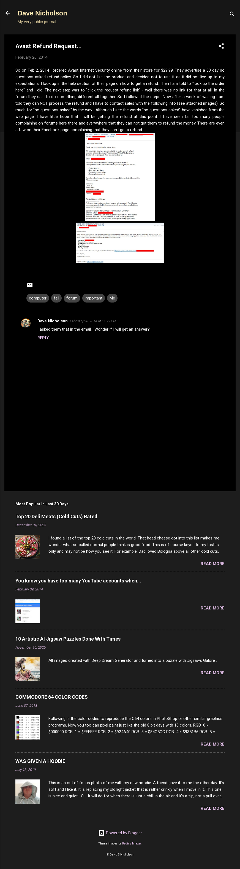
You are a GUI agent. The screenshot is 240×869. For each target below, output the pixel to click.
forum (72, 298)
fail (56, 298)
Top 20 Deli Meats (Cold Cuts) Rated (56, 516)
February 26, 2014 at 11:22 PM (93, 321)
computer (38, 298)
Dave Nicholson (42, 13)
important (93, 298)
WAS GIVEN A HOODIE (40, 761)
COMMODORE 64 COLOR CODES (51, 697)
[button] (221, 47)
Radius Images (132, 843)
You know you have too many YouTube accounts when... (78, 581)
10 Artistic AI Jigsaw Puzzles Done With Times (68, 639)
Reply (43, 338)
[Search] (232, 15)
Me (112, 298)
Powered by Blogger (120, 832)
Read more (213, 563)
